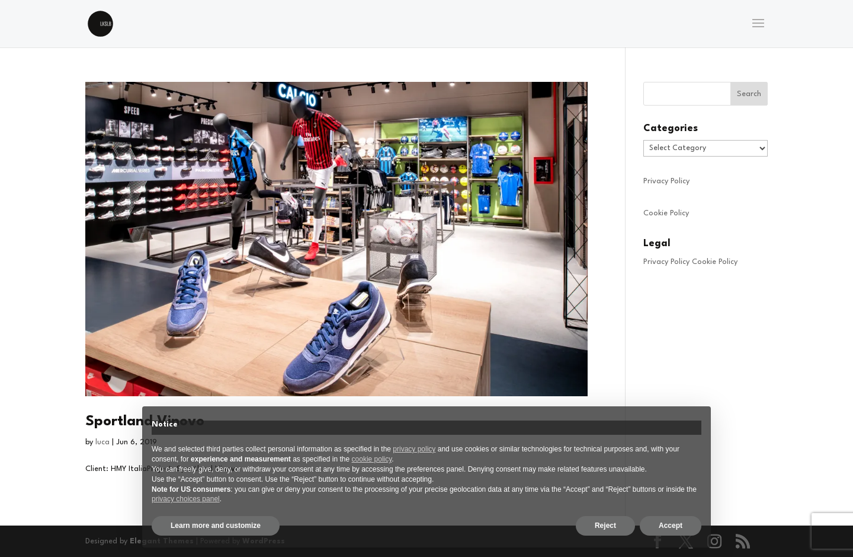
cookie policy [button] (372, 459)
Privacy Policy (666, 181)
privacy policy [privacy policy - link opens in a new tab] (414, 449)
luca (102, 442)
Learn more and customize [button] (216, 525)
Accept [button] (670, 525)
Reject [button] (605, 525)
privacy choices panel (186, 499)
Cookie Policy (666, 213)
